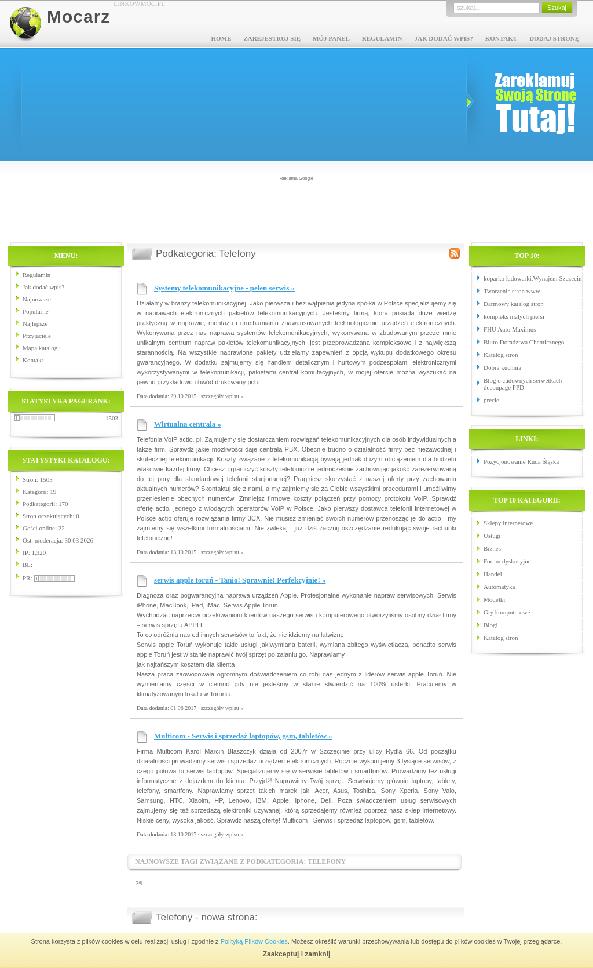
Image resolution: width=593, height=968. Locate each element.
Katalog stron (501, 354)
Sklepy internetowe (508, 522)
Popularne (36, 311)
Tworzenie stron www (512, 291)
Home (221, 38)
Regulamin (382, 38)
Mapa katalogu (42, 347)
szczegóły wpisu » (222, 396)
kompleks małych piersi (514, 316)
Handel (493, 573)
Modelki (494, 599)
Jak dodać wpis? (443, 38)
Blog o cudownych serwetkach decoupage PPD (523, 384)
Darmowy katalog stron (514, 303)
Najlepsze (35, 323)
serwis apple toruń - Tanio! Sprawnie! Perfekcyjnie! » (239, 580)
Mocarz (78, 16)
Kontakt (501, 38)
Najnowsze (37, 299)
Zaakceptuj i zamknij (297, 954)
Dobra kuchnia (502, 367)
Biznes (492, 548)
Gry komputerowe (507, 612)
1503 (111, 417)
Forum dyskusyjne (507, 561)
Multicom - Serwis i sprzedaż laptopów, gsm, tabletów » (243, 736)
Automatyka (499, 586)
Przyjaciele (37, 335)
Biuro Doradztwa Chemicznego (524, 342)
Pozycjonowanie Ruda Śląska (521, 461)
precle (491, 399)
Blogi (490, 624)
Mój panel (331, 38)
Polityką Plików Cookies (254, 941)
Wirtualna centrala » (187, 424)
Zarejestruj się (272, 38)
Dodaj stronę (554, 38)
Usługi (492, 535)
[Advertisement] (296, 208)
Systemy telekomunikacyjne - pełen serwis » (224, 287)
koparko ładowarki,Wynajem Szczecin (532, 278)
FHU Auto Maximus (510, 329)
